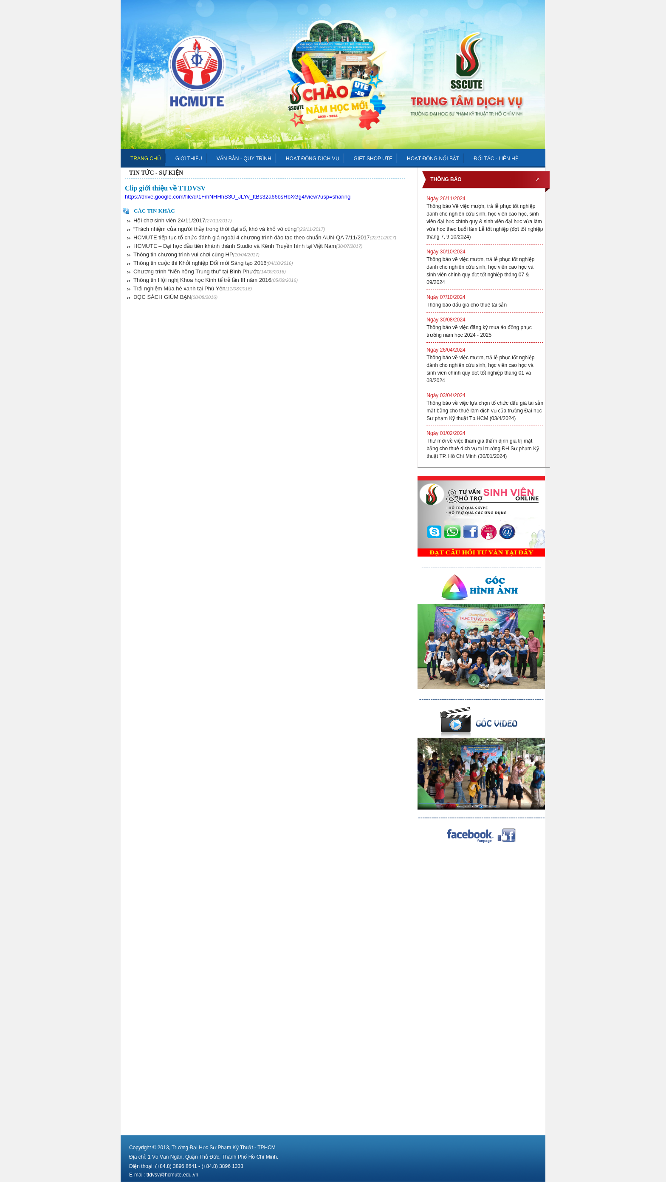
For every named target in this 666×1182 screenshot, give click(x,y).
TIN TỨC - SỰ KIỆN (156, 173)
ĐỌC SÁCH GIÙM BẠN (175, 297)
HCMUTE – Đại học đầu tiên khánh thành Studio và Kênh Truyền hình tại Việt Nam (247, 246)
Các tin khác (154, 210)
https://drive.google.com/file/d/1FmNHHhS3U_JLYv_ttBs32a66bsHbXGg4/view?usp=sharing (237, 196)
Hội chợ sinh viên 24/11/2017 (182, 220)
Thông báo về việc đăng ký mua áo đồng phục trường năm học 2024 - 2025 (484, 327)
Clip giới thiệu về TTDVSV (165, 188)
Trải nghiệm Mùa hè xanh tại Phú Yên (192, 288)
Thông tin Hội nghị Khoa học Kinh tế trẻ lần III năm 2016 (215, 280)
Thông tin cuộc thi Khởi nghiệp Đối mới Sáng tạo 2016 (213, 263)
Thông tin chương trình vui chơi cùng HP (196, 254)
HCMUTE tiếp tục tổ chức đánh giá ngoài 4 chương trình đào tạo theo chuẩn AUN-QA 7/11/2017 (264, 237)
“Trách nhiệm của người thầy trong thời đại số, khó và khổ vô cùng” (229, 229)
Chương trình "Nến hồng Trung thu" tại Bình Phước (209, 271)
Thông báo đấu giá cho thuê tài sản (484, 300)
